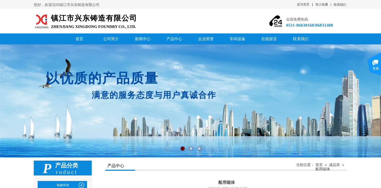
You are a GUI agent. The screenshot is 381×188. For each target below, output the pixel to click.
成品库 (334, 165)
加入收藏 (321, 4)
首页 (319, 165)
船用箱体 (322, 169)
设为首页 (303, 4)
